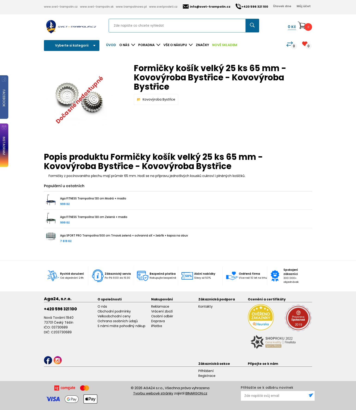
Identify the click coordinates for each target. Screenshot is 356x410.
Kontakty (205, 306)
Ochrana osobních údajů (118, 321)
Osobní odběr (162, 316)
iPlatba (156, 326)
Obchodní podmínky (114, 311)
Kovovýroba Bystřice (159, 99)
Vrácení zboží (162, 311)
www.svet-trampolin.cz (61, 7)
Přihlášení (206, 371)
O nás (102, 306)
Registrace (206, 375)
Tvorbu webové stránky (153, 393)
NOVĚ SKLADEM (224, 45)
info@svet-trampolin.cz (206, 6)
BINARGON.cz (196, 393)
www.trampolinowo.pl (131, 7)
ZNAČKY (202, 45)
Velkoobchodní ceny (114, 316)
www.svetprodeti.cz (163, 7)
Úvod (111, 45)
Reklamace (160, 306)
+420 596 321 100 (60, 309)
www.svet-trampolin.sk (97, 7)
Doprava (158, 321)
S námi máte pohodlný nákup (121, 326)
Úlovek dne (282, 6)
